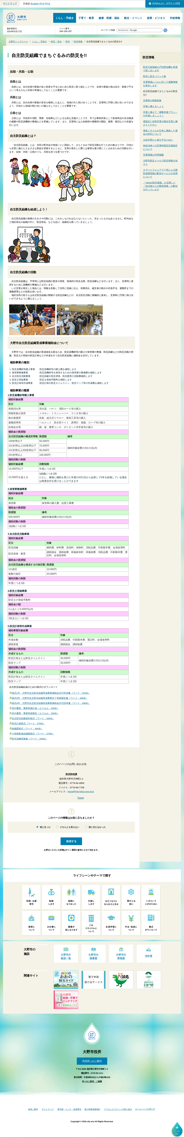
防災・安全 (56, 41)
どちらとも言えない (69, 827)
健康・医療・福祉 (109, 18)
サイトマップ (10, 3)
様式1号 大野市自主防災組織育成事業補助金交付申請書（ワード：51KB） (51, 693)
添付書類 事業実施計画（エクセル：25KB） (35, 708)
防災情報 (78, 41)
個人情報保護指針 (92, 1109)
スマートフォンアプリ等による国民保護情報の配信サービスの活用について (160, 173)
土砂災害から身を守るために (158, 140)
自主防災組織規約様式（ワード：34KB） (33, 718)
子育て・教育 (86, 18)
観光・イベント (133, 18)
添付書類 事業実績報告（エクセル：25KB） (35, 713)
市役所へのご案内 (92, 1061)
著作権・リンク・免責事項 (69, 1109)
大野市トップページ (18, 41)
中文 (48, 3)
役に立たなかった (97, 827)
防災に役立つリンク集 (154, 76)
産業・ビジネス (156, 18)
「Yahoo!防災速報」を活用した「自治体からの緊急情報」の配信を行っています (160, 186)
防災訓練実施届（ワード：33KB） (29, 738)
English (34, 3)
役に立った (45, 827)
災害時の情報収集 (152, 100)
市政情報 (175, 18)
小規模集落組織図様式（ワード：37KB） (33, 733)
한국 (42, 3)
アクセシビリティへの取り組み (118, 1109)
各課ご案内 (33, 1109)
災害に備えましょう (153, 106)
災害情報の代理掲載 (153, 154)
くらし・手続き (65, 18)
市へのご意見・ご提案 (92, 1081)
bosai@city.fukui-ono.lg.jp (81, 791)
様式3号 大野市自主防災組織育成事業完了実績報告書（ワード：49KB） (50, 698)
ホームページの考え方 (145, 1109)
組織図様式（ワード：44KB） (27, 728)
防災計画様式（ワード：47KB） (28, 723)
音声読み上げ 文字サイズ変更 (166, 3)
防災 (68, 41)
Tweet (80, 798)
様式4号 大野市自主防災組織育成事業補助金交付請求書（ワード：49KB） (51, 703)
